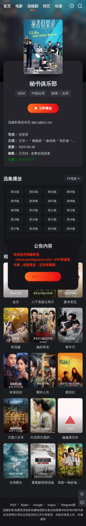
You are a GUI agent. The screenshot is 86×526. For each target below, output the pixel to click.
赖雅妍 (37, 141)
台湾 (65, 93)
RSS (13, 505)
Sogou (51, 505)
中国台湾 (38, 93)
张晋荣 (23, 134)
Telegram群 (68, 505)
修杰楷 (50, 141)
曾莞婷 (78, 141)
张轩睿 (64, 141)
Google (38, 505)
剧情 (54, 93)
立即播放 (43, 108)
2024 (21, 93)
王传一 (23, 141)
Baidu (24, 505)
